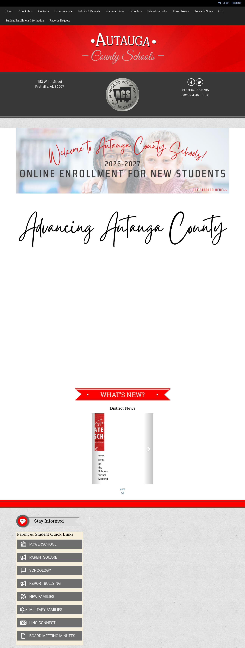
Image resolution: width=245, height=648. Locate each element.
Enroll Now (181, 11)
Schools (136, 11)
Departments (63, 11)
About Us (25, 11)
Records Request (59, 20)
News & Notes (204, 11)
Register (236, 2)
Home (9, 11)
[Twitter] (199, 81)
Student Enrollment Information (25, 20)
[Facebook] (191, 81)
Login (223, 2)
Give (221, 11)
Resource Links (115, 11)
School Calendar (157, 11)
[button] (96, 448)
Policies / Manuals (89, 11)
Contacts (43, 11)
